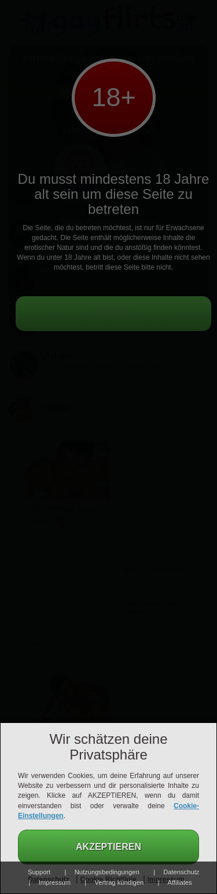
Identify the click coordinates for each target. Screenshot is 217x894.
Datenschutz (181, 871)
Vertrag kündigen (119, 882)
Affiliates (180, 882)
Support (39, 871)
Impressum (55, 882)
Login (186, 17)
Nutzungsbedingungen (107, 871)
